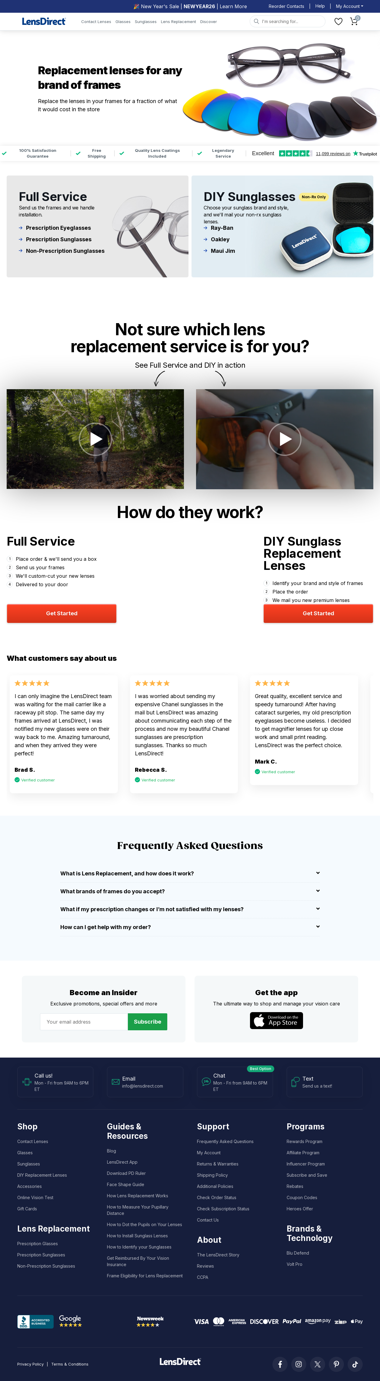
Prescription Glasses (37, 1243)
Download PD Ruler (126, 1173)
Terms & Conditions (69, 1364)
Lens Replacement (178, 21)
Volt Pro (294, 1264)
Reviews (205, 1266)
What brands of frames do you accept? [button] (190, 891)
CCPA (202, 1277)
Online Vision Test (35, 1197)
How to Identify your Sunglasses (139, 1246)
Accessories (29, 1186)
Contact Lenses (96, 21)
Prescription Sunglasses (55, 239)
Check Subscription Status (223, 1208)
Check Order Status (216, 1197)
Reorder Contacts (286, 6)
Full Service (53, 196)
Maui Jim (219, 251)
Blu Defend (298, 1253)
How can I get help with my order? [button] (190, 927)
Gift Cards (27, 1208)
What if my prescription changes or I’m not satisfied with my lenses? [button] (190, 909)
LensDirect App (122, 1162)
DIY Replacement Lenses (42, 1175)
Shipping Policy (212, 1175)
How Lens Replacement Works (137, 1195)
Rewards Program (304, 1141)
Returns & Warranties (217, 1163)
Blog (111, 1150)
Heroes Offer (300, 1208)
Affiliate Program (303, 1152)
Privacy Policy (30, 1364)
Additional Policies (215, 1186)
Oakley (217, 239)
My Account (209, 1152)
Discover (208, 21)
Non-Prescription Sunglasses (62, 251)
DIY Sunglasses (249, 196)
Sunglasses (146, 21)
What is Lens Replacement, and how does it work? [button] (190, 873)
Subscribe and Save (307, 1175)
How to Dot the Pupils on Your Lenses (144, 1224)
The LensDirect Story (218, 1254)
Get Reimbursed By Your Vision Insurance (138, 1261)
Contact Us (208, 1219)
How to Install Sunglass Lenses (137, 1235)
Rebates (295, 1186)
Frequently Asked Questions (225, 1141)
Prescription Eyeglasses (55, 228)
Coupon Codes (302, 1197)
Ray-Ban (219, 228)
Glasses (123, 21)
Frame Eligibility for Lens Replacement (145, 1275)
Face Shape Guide (125, 1184)
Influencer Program (306, 1163)
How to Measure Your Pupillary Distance (137, 1210)
